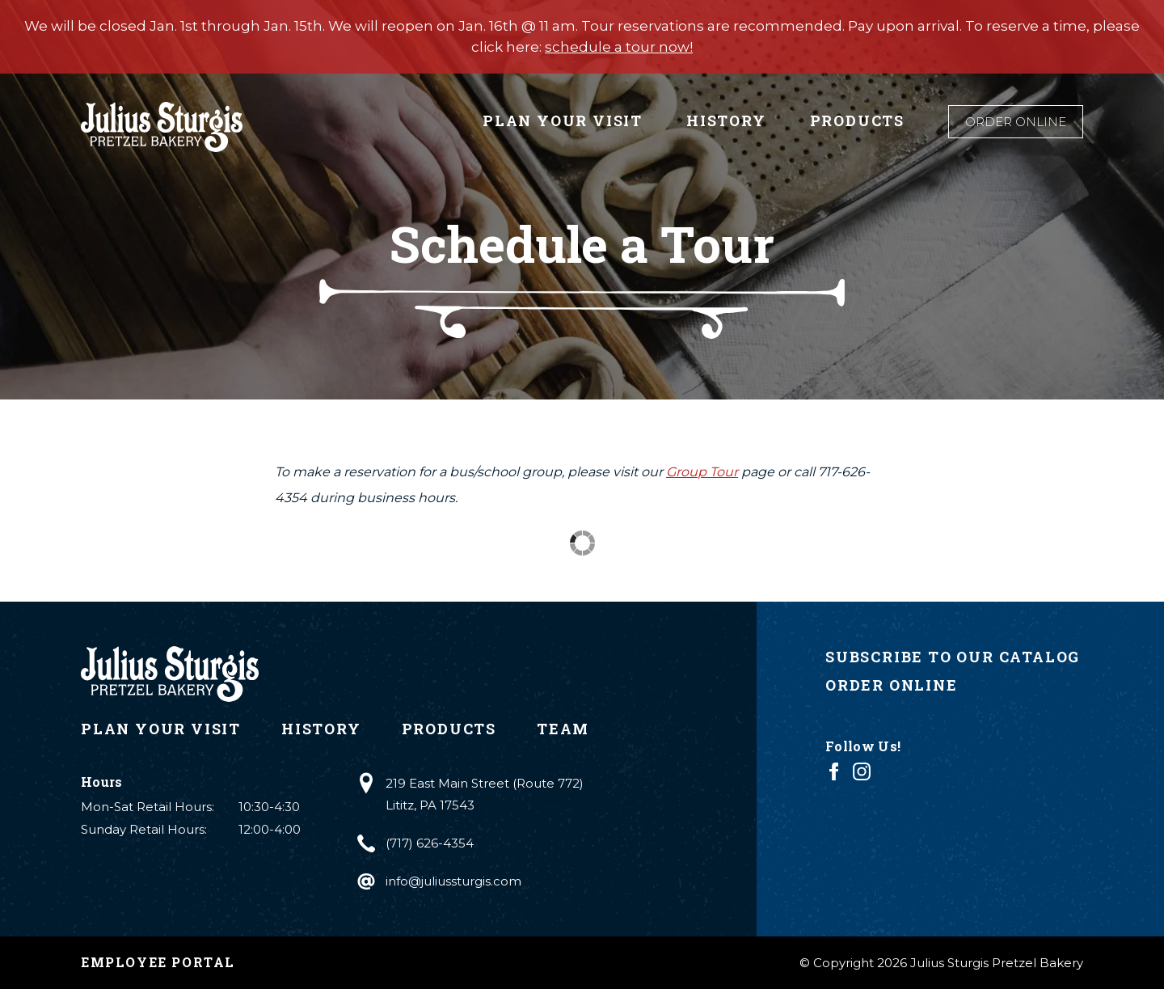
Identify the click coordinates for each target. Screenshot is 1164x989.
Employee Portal (158, 961)
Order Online (1015, 121)
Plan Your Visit (563, 120)
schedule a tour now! (619, 47)
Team (563, 728)
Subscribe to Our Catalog (952, 656)
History (726, 120)
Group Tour (702, 472)
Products (857, 120)
